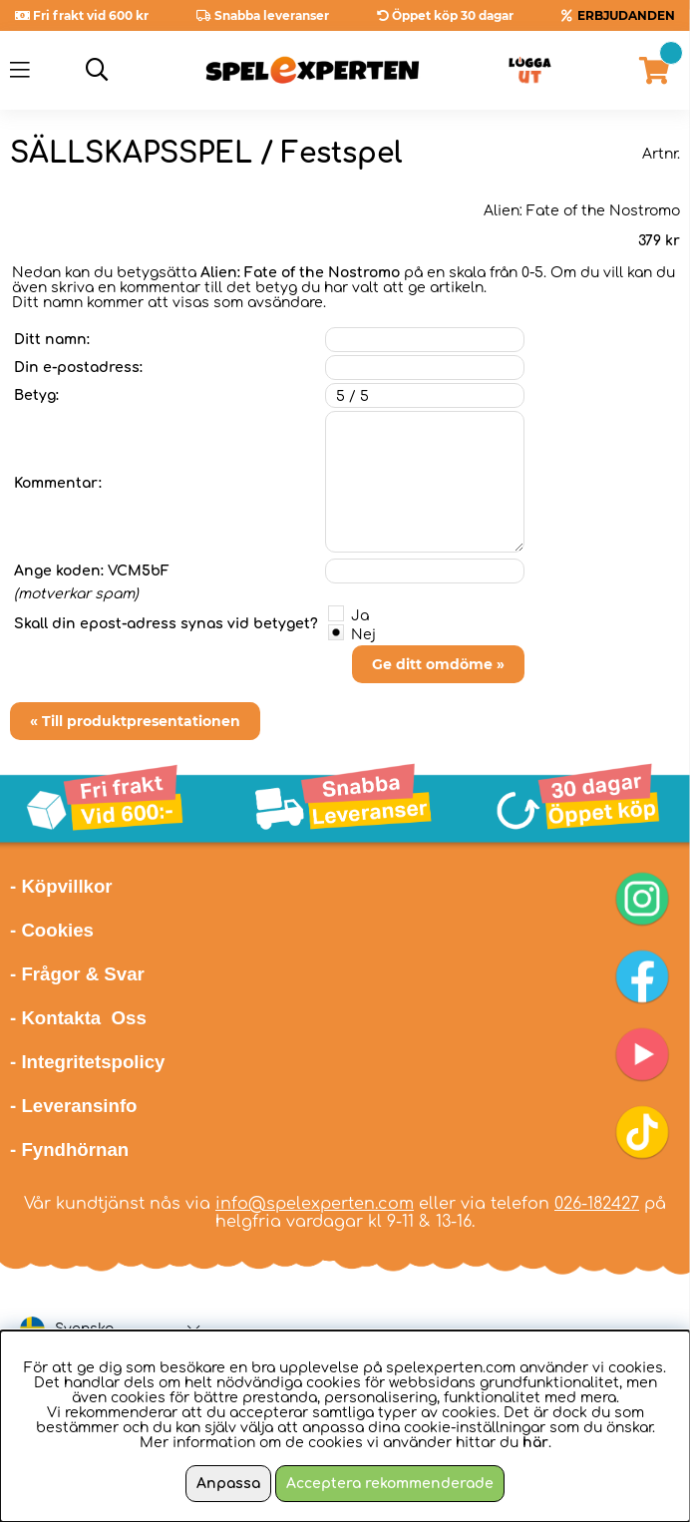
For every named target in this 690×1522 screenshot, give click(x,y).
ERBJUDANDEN (626, 15)
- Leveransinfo (74, 1105)
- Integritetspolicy (88, 1061)
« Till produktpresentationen (135, 721)
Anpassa (228, 1483)
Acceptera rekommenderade (390, 1483)
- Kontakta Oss (78, 1017)
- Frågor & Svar (77, 973)
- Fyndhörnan (69, 1149)
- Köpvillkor (61, 886)
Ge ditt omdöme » (438, 664)
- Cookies (52, 930)
